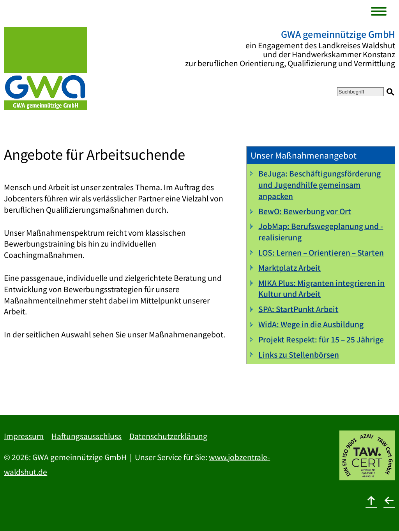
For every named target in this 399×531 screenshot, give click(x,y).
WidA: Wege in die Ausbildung (311, 324)
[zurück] (389, 500)
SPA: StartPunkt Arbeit (298, 308)
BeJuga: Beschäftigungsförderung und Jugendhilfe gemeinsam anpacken (319, 184)
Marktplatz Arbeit (289, 267)
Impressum (24, 435)
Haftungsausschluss (86, 435)
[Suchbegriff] (360, 91)
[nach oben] (371, 500)
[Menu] (380, 12)
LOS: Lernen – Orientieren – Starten (321, 252)
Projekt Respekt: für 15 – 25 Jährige (321, 339)
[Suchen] (390, 92)
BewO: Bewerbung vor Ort (304, 211)
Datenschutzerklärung (168, 435)
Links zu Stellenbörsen (298, 354)
